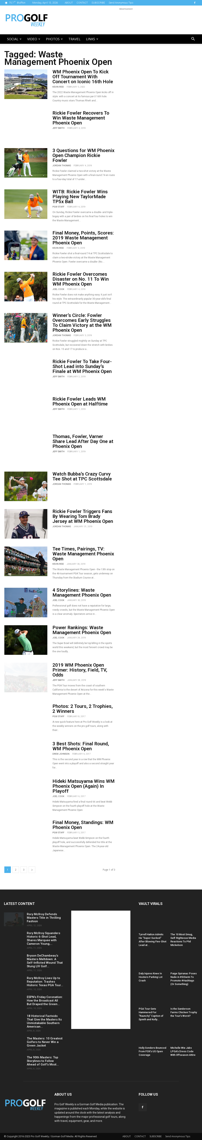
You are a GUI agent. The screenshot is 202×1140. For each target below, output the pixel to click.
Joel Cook (58, 289)
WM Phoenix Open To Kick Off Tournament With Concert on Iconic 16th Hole (82, 76)
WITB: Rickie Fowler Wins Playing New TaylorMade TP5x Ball (80, 196)
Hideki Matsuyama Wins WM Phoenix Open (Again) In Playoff (83, 786)
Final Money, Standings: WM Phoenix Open (82, 825)
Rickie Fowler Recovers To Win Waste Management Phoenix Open (80, 118)
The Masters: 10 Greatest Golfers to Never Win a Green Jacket (45, 1042)
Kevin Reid (58, 87)
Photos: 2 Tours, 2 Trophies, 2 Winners (82, 709)
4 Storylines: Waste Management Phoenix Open (81, 592)
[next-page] (32, 869)
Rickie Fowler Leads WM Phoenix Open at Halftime (80, 401)
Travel (74, 39)
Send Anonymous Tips (121, 2)
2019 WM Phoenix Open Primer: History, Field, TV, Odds (79, 670)
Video (33, 39)
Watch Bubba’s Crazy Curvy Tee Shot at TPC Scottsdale (82, 476)
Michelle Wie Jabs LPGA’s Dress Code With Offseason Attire (182, 1051)
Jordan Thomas (61, 165)
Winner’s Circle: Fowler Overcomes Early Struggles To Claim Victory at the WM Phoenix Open (82, 323)
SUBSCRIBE (98, 2)
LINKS (92, 39)
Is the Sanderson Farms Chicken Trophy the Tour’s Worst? (183, 1012)
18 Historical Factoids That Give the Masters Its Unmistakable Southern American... (44, 1021)
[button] (193, 39)
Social (14, 39)
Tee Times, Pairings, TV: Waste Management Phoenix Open (83, 554)
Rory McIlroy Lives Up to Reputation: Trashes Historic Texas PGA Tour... (45, 981)
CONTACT (82, 2)
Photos (54, 39)
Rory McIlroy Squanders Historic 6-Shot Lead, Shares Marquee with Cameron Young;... (43, 938)
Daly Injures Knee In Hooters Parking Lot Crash (150, 977)
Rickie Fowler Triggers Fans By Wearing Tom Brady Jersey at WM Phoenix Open (82, 516)
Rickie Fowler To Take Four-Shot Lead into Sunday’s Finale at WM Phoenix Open (82, 366)
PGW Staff (58, 207)
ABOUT (69, 2)
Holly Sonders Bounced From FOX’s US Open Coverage (152, 1051)
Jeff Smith (58, 128)
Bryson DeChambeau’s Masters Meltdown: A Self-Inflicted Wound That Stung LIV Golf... (45, 961)
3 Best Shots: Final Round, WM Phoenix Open (80, 746)
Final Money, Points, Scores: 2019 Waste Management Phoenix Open (83, 238)
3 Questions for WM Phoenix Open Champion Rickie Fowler (83, 155)
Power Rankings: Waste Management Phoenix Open (81, 630)
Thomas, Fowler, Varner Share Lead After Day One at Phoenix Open (82, 441)
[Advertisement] (126, 20)
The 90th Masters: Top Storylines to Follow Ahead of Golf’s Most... (43, 1061)
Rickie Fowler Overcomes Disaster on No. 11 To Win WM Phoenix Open (80, 279)
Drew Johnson (60, 754)
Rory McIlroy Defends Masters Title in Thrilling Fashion (44, 917)
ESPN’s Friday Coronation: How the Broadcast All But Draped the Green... (45, 1000)
